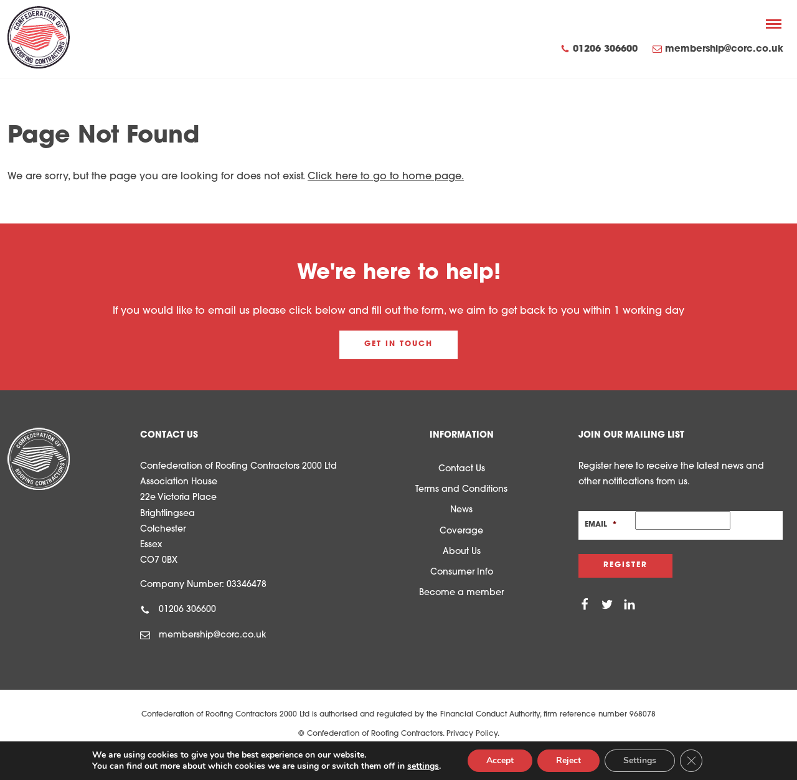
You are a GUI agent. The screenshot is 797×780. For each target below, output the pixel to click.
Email (601, 525)
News (461, 510)
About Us (462, 552)
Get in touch (398, 344)
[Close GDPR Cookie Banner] (691, 760)
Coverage (461, 531)
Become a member (461, 593)
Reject (568, 760)
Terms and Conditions (461, 489)
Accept (500, 760)
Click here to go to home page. (386, 177)
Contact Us (461, 469)
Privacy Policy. (472, 734)
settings (423, 766)
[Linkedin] (629, 605)
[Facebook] (584, 605)
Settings (639, 760)
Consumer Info (461, 572)
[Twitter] (607, 605)
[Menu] (774, 24)
